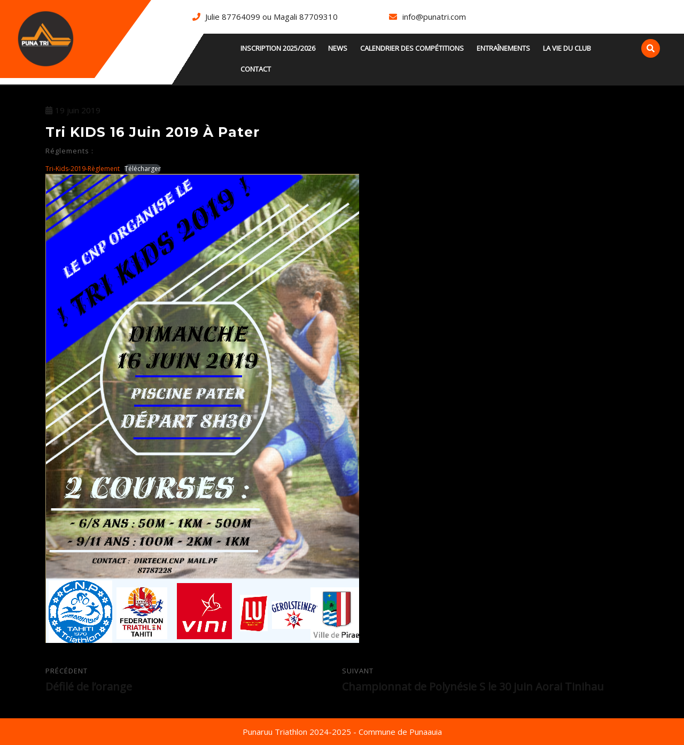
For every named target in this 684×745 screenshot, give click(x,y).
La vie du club (567, 48)
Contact (255, 69)
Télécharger (143, 168)
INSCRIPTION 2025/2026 (277, 48)
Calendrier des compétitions (412, 48)
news (337, 48)
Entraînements (503, 48)
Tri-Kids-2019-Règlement (82, 168)
